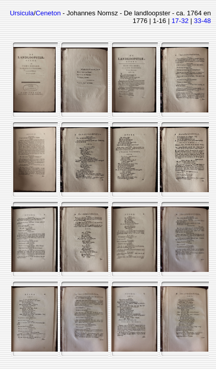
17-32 (180, 21)
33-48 (202, 21)
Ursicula (22, 13)
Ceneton (48, 13)
